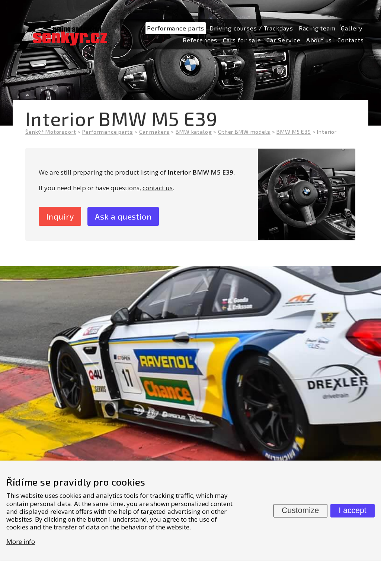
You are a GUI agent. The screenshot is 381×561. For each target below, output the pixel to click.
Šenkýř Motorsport (50, 132)
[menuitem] (175, 28)
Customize (300, 510)
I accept (352, 510)
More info (20, 541)
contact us (158, 188)
